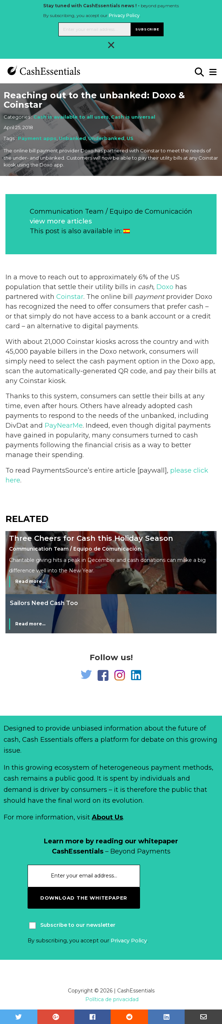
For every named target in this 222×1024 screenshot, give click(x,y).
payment (149, 297)
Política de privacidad (112, 999)
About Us (107, 817)
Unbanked (72, 138)
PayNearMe (64, 425)
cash (145, 287)
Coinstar (69, 297)
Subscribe (147, 29)
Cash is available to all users (71, 117)
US (130, 138)
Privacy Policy (124, 15)
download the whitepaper (83, 898)
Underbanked (106, 138)
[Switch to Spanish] (126, 231)
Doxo (164, 287)
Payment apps (37, 138)
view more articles (61, 221)
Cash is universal (133, 117)
